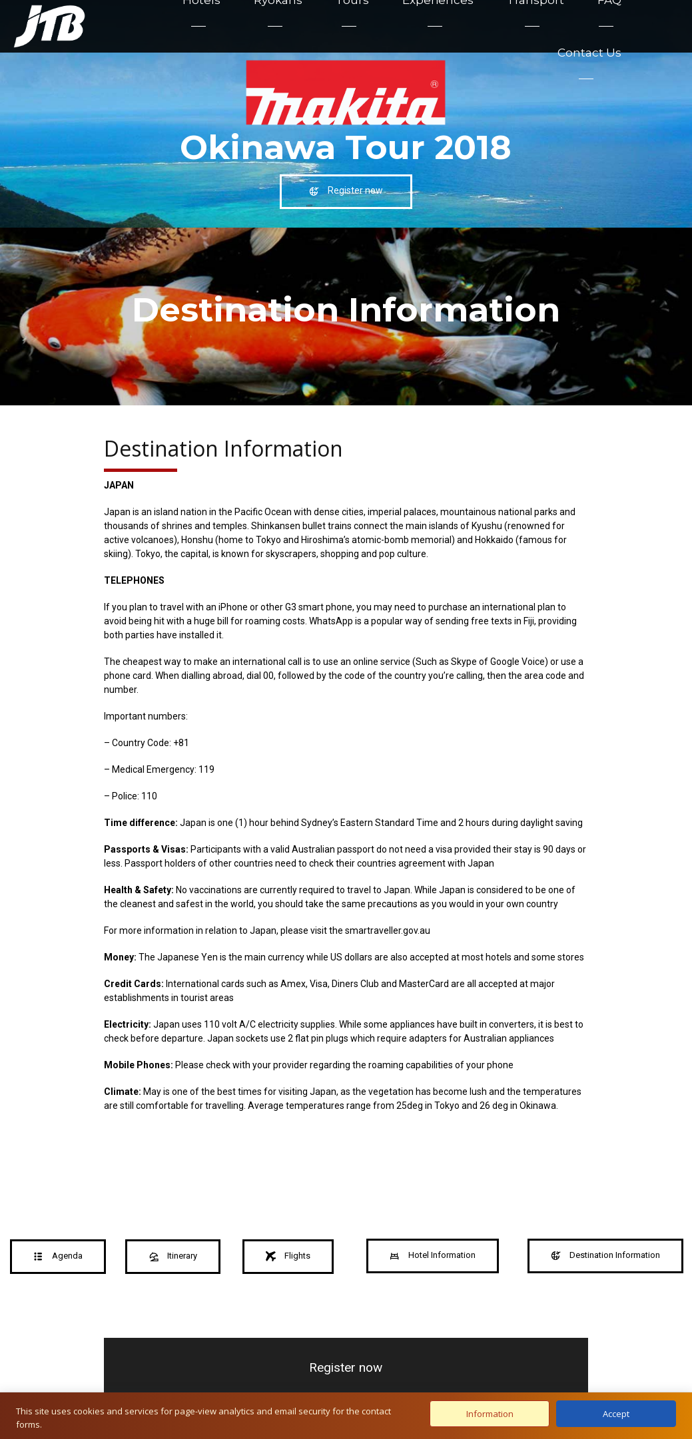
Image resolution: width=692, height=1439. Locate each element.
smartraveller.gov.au (387, 930)
